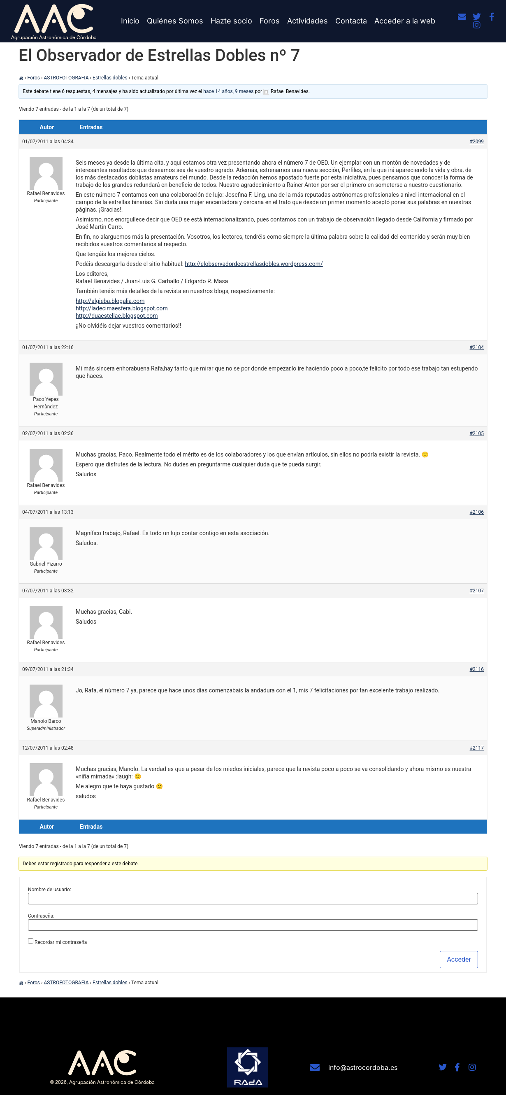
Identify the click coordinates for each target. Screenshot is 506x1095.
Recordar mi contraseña (61, 942)
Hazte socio (231, 20)
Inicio (130, 20)
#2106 (477, 512)
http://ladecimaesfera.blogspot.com (122, 308)
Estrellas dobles (110, 78)
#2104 (477, 347)
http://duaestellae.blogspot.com (117, 315)
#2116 (477, 669)
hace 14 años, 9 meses (228, 91)
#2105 (477, 433)
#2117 (477, 748)
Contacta (351, 20)
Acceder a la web (404, 20)
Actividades (307, 20)
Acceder (459, 959)
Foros (270, 20)
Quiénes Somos (175, 20)
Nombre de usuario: (49, 889)
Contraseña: (41, 915)
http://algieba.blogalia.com (110, 301)
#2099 (477, 141)
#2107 (477, 591)
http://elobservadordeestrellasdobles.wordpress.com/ (254, 264)
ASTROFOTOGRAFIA (66, 78)
